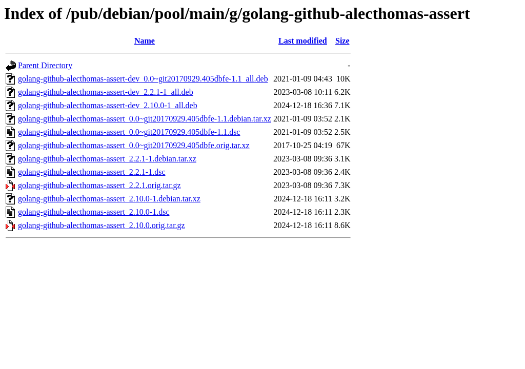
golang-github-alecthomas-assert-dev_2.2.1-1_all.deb (105, 92)
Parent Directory (45, 65)
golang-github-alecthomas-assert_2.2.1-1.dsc (91, 172)
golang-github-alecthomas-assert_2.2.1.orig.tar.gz (99, 185)
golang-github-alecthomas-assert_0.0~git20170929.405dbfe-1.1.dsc (129, 132)
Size (342, 40)
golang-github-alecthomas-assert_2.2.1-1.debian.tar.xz (107, 158)
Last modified (302, 40)
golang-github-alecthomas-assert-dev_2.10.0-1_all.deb (107, 105)
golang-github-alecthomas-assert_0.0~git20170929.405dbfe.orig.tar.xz (134, 145)
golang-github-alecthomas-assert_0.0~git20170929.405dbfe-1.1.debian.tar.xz (144, 118)
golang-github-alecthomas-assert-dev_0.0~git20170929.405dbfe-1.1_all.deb (143, 78)
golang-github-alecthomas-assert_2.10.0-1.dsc (93, 212)
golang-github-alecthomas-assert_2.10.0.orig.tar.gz (101, 225)
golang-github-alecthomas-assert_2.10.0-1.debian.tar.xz (109, 198)
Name (144, 40)
